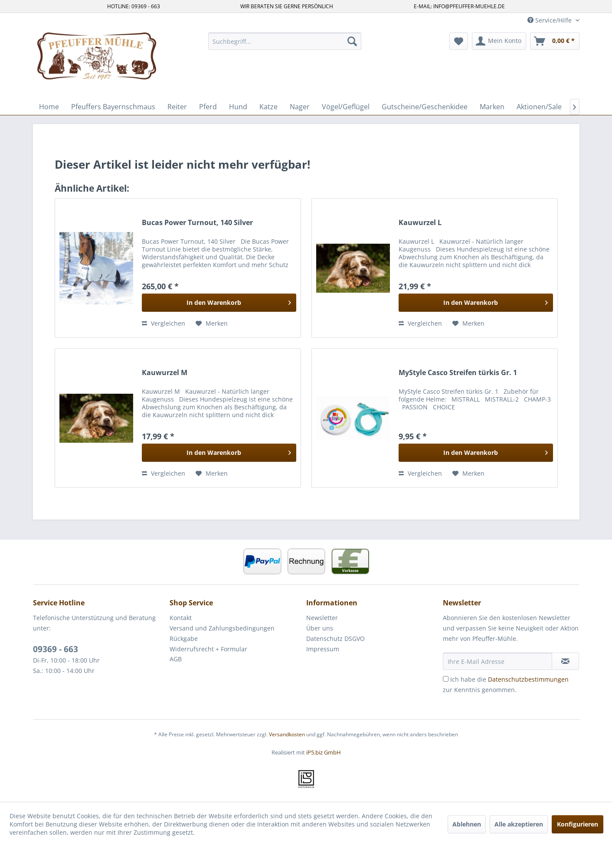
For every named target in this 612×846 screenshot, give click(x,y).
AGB (176, 659)
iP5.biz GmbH (323, 752)
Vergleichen (163, 323)
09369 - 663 (55, 649)
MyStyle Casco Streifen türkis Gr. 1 (458, 372)
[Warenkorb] (554, 41)
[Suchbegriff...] (284, 41)
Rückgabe (184, 638)
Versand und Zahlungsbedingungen (222, 628)
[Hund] (238, 106)
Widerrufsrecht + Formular (208, 649)
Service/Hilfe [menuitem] (550, 20)
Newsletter (322, 618)
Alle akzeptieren (518, 824)
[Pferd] (208, 106)
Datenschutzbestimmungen (528, 679)
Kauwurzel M (164, 372)
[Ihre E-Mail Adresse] (497, 661)
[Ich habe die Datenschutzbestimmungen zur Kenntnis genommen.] (445, 679)
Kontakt (181, 618)
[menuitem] (284, 41)
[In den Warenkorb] (219, 303)
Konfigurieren (577, 824)
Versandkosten (287, 734)
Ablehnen (466, 824)
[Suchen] (352, 41)
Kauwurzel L (420, 222)
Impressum (322, 649)
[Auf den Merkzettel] (212, 323)
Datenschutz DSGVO (335, 638)
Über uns (319, 628)
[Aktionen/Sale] (539, 106)
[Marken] (492, 106)
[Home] (49, 106)
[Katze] (268, 106)
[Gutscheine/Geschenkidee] (425, 106)
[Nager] (300, 106)
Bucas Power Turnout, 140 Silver (197, 222)
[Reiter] (177, 106)
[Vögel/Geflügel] (346, 106)
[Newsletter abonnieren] (565, 661)
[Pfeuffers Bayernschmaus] (113, 106)
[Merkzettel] (458, 41)
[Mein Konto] (499, 41)
